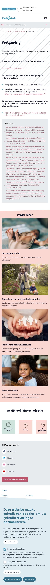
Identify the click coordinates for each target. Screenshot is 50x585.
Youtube (8, 471)
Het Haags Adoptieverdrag (12, 68)
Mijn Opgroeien (9, 9)
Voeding (5, 495)
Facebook (8, 451)
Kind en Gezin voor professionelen (29, 9)
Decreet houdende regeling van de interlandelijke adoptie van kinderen (25, 114)
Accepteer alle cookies (12, 580)
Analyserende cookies (16, 562)
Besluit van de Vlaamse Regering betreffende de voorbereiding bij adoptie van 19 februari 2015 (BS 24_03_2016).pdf (25, 141)
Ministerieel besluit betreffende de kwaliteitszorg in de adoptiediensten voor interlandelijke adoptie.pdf (25, 185)
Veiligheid (29, 495)
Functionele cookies (16, 549)
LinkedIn (8, 458)
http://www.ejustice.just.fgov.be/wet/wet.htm (24, 94)
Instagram (8, 465)
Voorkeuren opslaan (12, 572)
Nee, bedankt (29, 580)
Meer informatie (10, 542)
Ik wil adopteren (20, 31)
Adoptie (9, 31)
